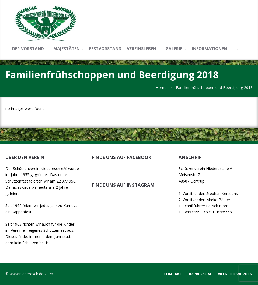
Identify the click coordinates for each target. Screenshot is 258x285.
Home (161, 87)
